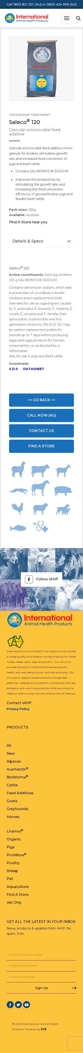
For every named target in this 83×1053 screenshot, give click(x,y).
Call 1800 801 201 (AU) (24, 4)
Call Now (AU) (41, 415)
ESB (43, 1029)
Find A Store (41, 446)
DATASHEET (33, 369)
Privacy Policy (18, 709)
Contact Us (41, 431)
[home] (25, 18)
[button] (66, 18)
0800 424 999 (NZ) (61, 4)
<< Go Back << (41, 400)
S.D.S (13, 369)
